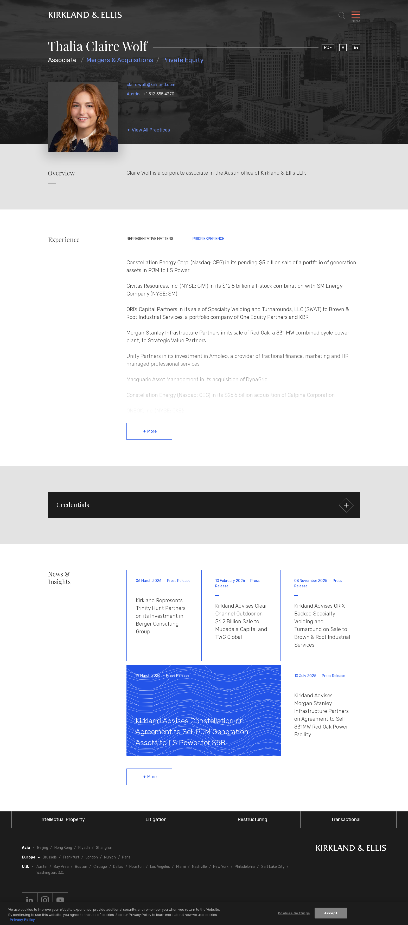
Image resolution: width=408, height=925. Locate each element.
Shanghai (104, 847)
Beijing (42, 847)
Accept (330, 913)
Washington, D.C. (50, 872)
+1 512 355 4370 (158, 93)
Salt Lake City (273, 866)
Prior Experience (208, 239)
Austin (133, 93)
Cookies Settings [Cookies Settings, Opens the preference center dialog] (294, 913)
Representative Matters (150, 239)
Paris (126, 857)
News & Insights (59, 578)
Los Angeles (160, 866)
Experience (64, 239)
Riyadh (84, 847)
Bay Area (61, 866)
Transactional (345, 819)
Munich (110, 857)
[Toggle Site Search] (342, 15)
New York (220, 866)
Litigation (156, 819)
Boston (81, 866)
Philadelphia (245, 866)
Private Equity (182, 60)
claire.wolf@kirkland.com (151, 84)
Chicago (100, 866)
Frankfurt (71, 857)
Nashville (199, 866)
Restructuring (252, 819)
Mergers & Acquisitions (119, 60)
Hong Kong (63, 847)
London (92, 857)
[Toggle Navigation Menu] (355, 15)
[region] (204, 913)
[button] (204, 505)
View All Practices (151, 130)
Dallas (118, 866)
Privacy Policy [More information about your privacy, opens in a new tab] (22, 920)
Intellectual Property (62, 819)
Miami (181, 866)
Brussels (50, 857)
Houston (136, 866)
